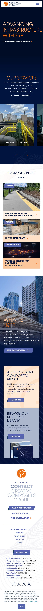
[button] (26, 155)
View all (22, 178)
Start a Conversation (21, 508)
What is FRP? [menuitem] (19, 536)
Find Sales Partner (20, 518)
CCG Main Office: (13, 558)
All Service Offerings (20, 96)
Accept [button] (21, 606)
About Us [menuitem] (20, 539)
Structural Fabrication (16, 143)
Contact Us (21, 552)
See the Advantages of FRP (18, 350)
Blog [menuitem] (20, 543)
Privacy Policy (34, 601)
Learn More (16, 400)
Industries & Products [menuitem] (20, 530)
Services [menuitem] (19, 533)
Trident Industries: (13, 575)
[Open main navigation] (37, 4)
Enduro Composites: (14, 566)
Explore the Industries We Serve (16, 42)
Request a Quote (20, 513)
